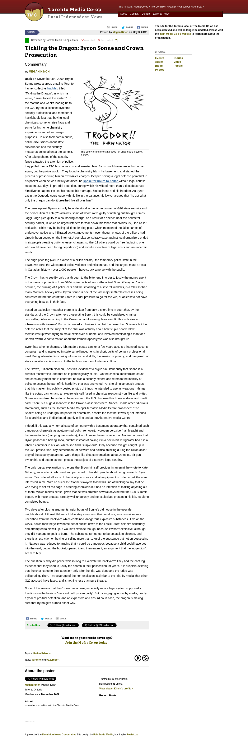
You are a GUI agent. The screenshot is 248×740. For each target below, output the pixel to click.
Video (177, 61)
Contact (134, 13)
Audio (159, 61)
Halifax (172, 6)
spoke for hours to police (101, 181)
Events (159, 58)
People (178, 65)
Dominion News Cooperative (59, 734)
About (123, 13)
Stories (178, 58)
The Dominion (158, 6)
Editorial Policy (161, 13)
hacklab (52, 88)
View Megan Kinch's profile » (116, 688)
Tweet (129, 27)
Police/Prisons (42, 653)
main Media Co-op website (175, 33)
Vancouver (184, 6)
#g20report (52, 659)
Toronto (36, 659)
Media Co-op (141, 6)
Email (115, 27)
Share (144, 27)
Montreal (197, 6)
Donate (146, 13)
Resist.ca (132, 734)
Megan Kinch (120, 32)
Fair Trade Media (103, 734)
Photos (159, 69)
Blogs (159, 65)
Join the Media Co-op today (86, 642)
